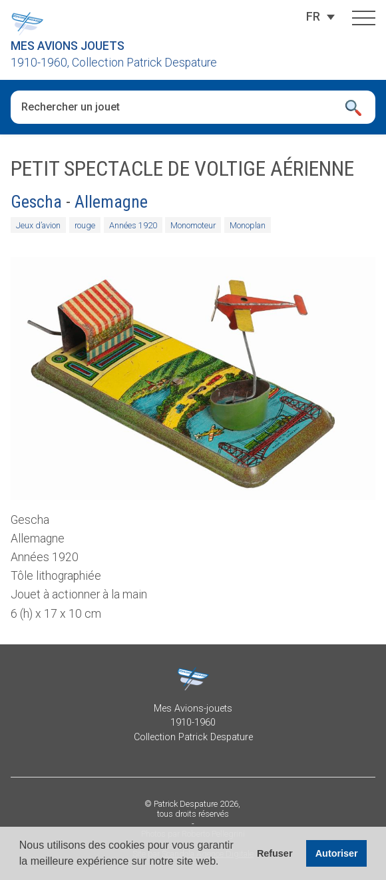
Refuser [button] (275, 853)
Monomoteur (193, 225)
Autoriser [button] (336, 853)
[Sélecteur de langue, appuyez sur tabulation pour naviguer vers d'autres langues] (313, 17)
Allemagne (111, 202)
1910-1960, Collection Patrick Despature (114, 62)
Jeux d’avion (38, 225)
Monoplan (248, 225)
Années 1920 (133, 225)
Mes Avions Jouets (67, 46)
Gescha (36, 202)
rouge (85, 225)
